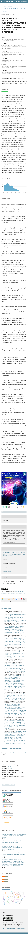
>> (20, 748)
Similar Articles (6, 608)
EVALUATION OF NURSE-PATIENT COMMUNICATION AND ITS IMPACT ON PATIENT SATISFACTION (12, 847)
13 (14, 748)
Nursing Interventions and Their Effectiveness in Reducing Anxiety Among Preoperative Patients (14, 835)
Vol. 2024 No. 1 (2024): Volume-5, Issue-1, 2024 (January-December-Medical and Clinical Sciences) (13, 10)
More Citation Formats (9, 542)
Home (4, 6)
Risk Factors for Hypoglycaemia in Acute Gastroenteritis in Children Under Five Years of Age (13, 854)
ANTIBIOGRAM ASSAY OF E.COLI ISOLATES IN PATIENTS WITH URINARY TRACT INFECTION (15, 628)
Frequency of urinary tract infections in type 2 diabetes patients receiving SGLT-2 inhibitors (14, 653)
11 (11, 748)
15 (17, 748)
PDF (5, 512)
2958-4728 (9, 768)
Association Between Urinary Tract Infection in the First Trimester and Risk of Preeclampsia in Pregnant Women (15, 695)
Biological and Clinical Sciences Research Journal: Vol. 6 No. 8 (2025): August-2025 (14, 670)
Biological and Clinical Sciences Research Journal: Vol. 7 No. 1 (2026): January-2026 (15, 620)
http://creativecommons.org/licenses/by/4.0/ (14, 928)
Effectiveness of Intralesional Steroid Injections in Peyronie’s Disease (11, 841)
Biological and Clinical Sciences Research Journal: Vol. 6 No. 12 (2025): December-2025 (14, 644)
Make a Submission (8, 784)
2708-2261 (9, 767)
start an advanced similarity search (17, 753)
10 (10, 748)
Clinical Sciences (7, 571)
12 (13, 748)
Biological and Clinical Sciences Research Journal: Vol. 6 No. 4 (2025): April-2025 (14, 699)
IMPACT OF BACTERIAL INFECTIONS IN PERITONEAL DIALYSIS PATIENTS (14, 721)
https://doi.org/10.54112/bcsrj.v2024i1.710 (13, 78)
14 (16, 748)
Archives (9, 6)
